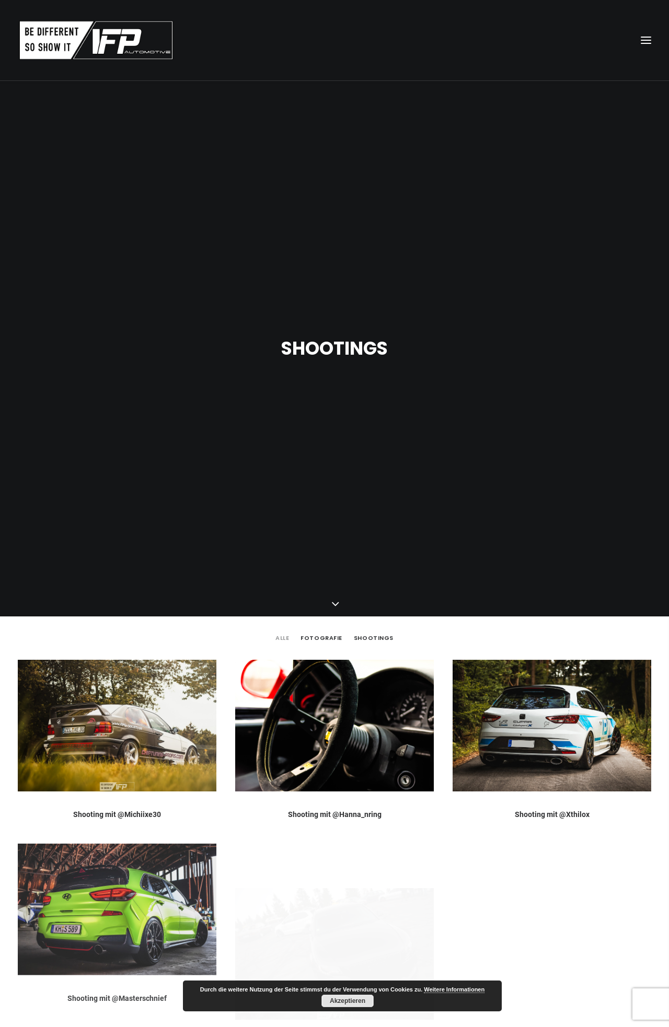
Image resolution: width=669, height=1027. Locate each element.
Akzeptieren (347, 1001)
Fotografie (321, 528)
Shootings (374, 528)
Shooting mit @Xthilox (552, 704)
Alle (282, 528)
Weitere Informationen (454, 989)
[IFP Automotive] (96, 40)
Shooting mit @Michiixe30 (117, 704)
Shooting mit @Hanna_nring (335, 704)
